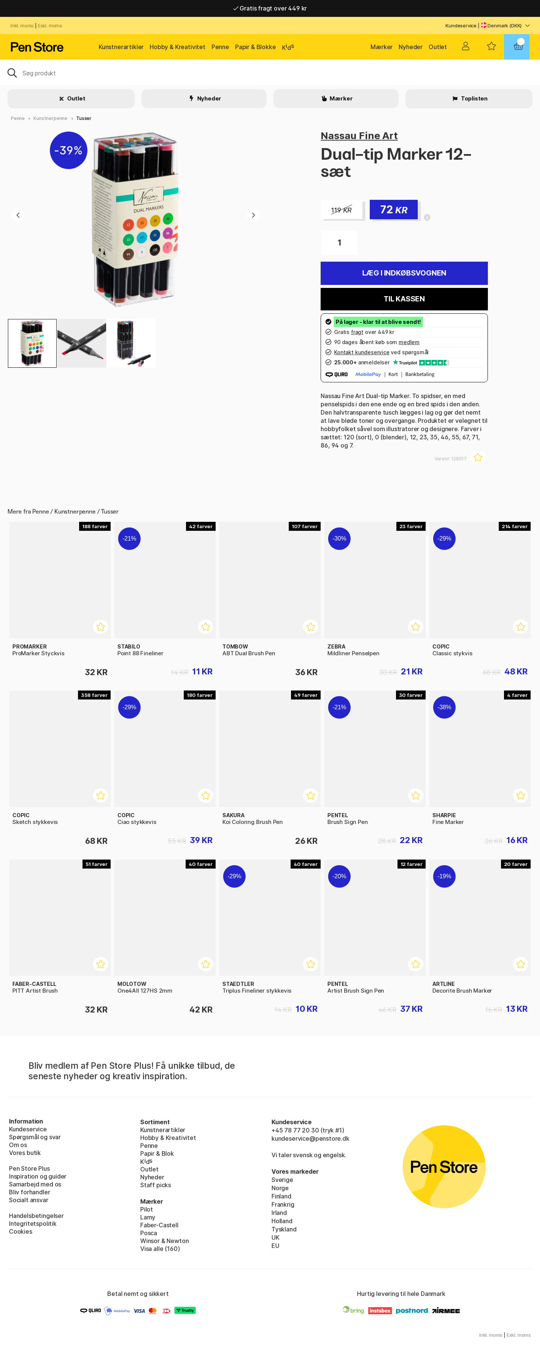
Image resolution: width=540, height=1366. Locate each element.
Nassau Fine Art (359, 135)
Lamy (147, 1217)
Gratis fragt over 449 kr (270, 8)
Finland (281, 1196)
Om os (18, 1145)
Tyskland (284, 1229)
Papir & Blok (157, 1153)
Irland (279, 1212)
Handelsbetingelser (36, 1215)
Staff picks (155, 1185)
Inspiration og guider (37, 1176)
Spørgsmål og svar (35, 1137)
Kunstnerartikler (121, 47)
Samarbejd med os (35, 1184)
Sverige (282, 1179)
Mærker (381, 47)
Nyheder (411, 47)
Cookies (20, 1231)
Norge (280, 1188)
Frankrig (283, 1204)
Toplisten (474, 98)
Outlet (438, 47)
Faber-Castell (159, 1225)
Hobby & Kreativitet (178, 47)
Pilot (146, 1209)
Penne (220, 47)
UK (275, 1237)
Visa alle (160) (160, 1248)
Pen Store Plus (29, 1168)
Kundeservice (461, 25)
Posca (148, 1233)
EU (275, 1245)
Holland (282, 1221)
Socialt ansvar (28, 1200)
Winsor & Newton (164, 1241)
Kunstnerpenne (50, 118)
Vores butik (25, 1152)
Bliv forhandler (29, 1192)
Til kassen (404, 299)
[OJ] (270, 72)
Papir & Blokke (255, 47)
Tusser (84, 118)
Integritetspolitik (33, 1223)
